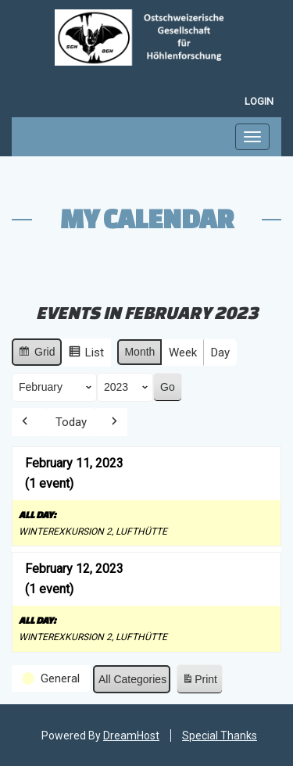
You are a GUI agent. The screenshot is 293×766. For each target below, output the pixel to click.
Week (183, 352)
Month (139, 351)
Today (71, 422)
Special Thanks (219, 735)
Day (220, 352)
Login (259, 101)
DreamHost (131, 735)
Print (199, 682)
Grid (36, 354)
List (86, 354)
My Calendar (147, 218)
